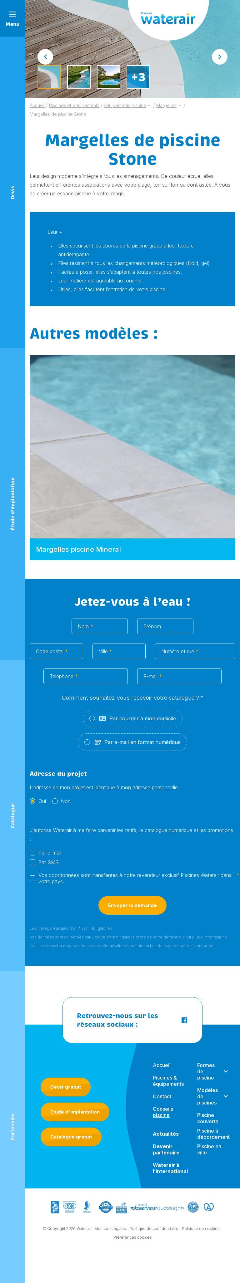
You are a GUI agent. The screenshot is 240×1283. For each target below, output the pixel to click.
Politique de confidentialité (153, 1229)
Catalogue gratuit (71, 1137)
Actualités (166, 1140)
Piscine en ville (209, 1155)
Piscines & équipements (168, 1086)
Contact (162, 1102)
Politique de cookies (201, 1229)
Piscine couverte (207, 1124)
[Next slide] (220, 57)
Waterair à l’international (170, 1174)
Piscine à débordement (213, 1140)
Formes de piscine (206, 1077)
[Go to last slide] (45, 57)
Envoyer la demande (132, 912)
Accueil (162, 1071)
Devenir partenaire (166, 1155)
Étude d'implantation (75, 1112)
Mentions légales (110, 1229)
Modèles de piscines (207, 1102)
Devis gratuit (65, 1087)
